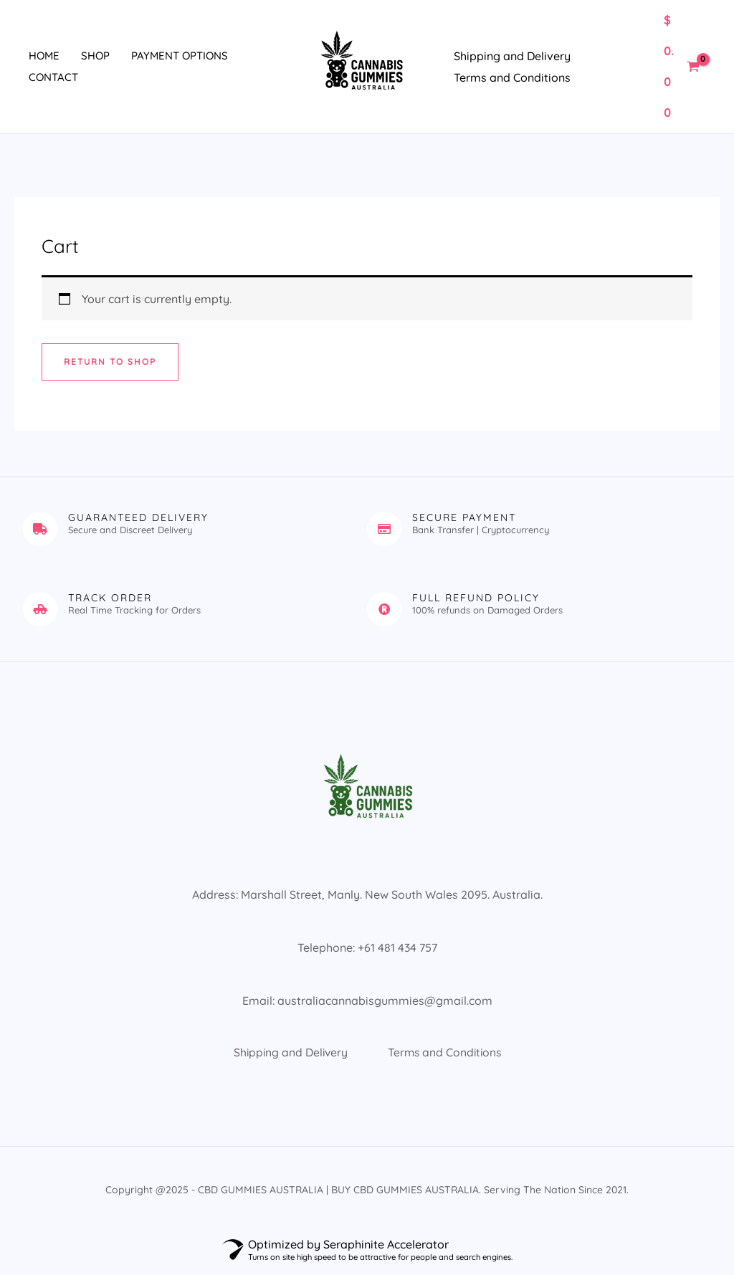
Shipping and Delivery (512, 56)
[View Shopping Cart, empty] (681, 66)
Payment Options (179, 55)
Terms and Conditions (512, 77)
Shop (95, 55)
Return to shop (110, 361)
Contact (53, 77)
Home (44, 55)
